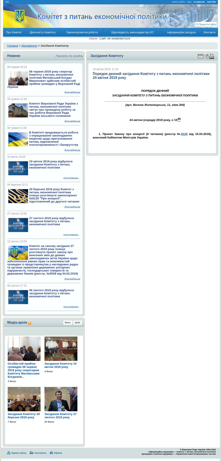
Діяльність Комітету (43, 32)
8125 (184, 134)
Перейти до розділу (69, 56)
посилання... (71, 178)
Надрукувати (212, 56)
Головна (12, 45)
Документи (29, 45)
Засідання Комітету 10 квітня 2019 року (61, 365)
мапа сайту (178, 2)
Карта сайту (17, 453)
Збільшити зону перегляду (203, 56)
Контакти (210, 32)
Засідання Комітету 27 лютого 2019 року (61, 415)
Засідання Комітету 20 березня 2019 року (24, 415)
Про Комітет (14, 32)
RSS (189, 2)
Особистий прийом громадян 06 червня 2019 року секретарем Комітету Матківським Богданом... (23, 370)
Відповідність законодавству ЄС (132, 32)
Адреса (56, 453)
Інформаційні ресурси (181, 32)
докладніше (72, 92)
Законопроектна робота (82, 32)
